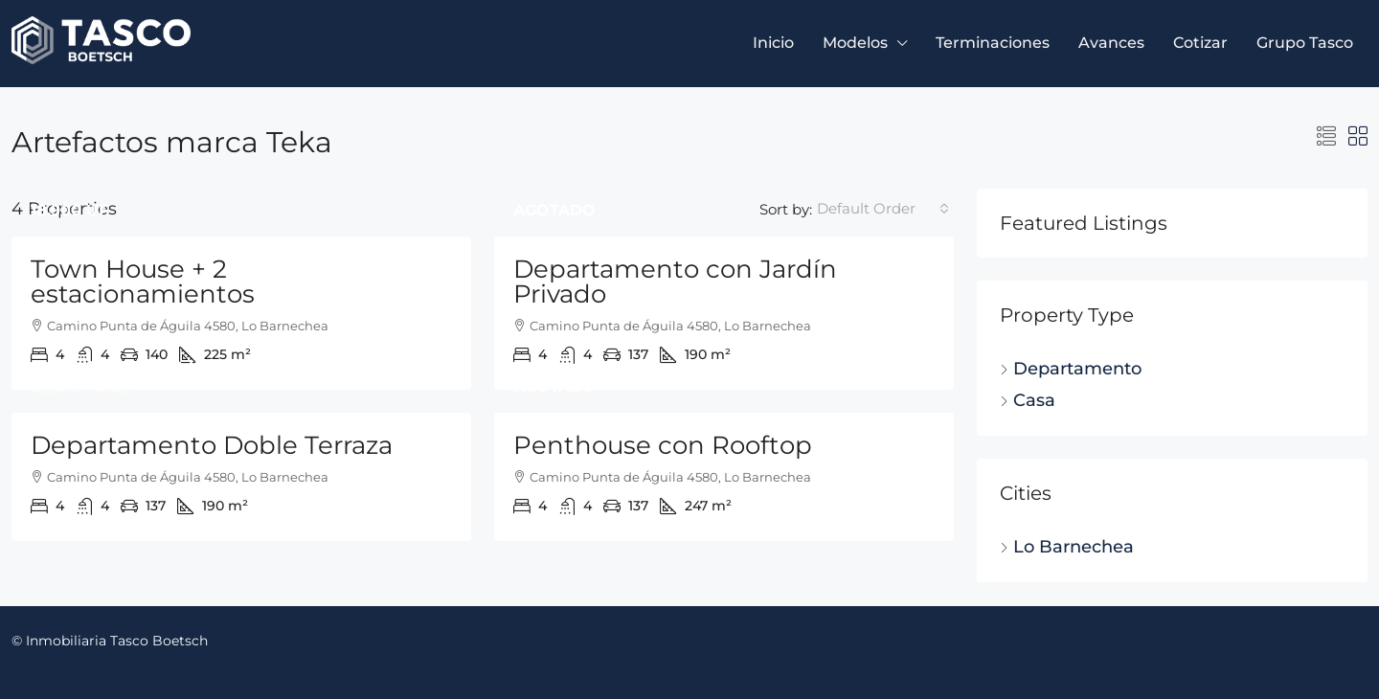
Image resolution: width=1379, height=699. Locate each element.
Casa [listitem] (1027, 400)
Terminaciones (993, 43)
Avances (1111, 43)
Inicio (773, 43)
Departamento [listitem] (1071, 368)
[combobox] (883, 209)
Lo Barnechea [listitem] (1067, 546)
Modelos (855, 43)
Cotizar (1200, 43)
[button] (1326, 136)
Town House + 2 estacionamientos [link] (143, 281)
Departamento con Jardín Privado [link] (675, 281)
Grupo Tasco (1304, 43)
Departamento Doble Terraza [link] (212, 445)
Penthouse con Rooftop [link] (662, 445)
